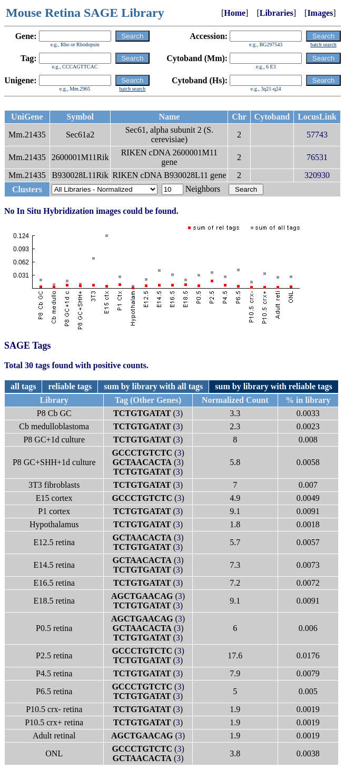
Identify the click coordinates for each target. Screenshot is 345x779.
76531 (317, 157)
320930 (317, 175)
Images (320, 12)
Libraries (276, 12)
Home (234, 12)
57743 (317, 134)
